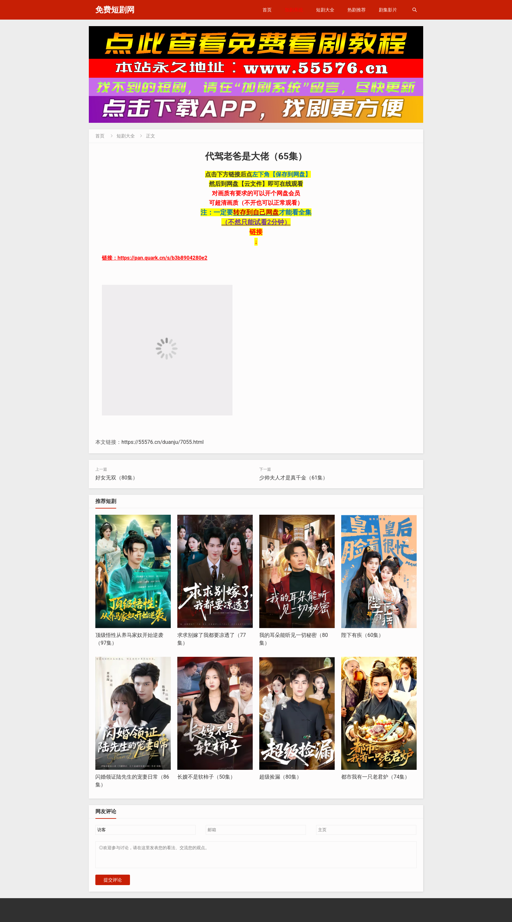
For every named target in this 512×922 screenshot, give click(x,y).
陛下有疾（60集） (362, 635)
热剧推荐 (356, 9)
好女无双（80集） (116, 478)
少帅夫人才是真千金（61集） (293, 478)
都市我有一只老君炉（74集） (375, 777)
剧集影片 (388, 9)
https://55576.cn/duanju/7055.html (162, 442)
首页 (267, 9)
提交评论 (113, 883)
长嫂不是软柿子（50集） (206, 777)
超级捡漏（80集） (280, 777)
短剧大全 (325, 9)
